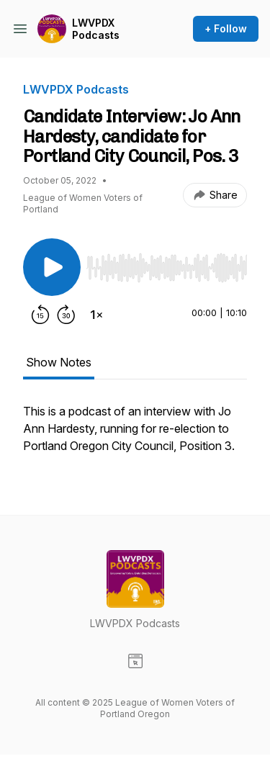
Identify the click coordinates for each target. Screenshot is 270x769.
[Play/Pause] (52, 267)
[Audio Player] (166, 263)
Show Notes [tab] (58, 362)
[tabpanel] (135, 436)
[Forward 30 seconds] (66, 315)
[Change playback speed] (96, 315)
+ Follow (225, 28)
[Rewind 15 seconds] (40, 315)
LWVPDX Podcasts (96, 29)
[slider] (166, 268)
